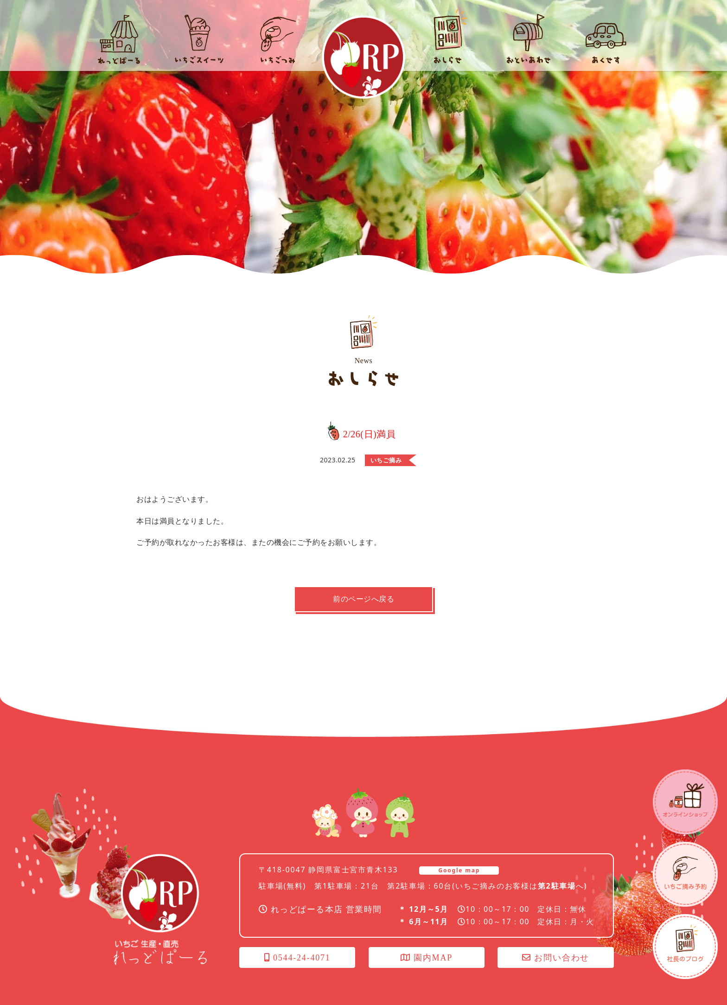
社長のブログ (685, 946)
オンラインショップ (685, 801)
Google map (459, 870)
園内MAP (427, 957)
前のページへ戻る (363, 599)
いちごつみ (685, 874)
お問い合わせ (555, 957)
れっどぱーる (363, 57)
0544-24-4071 (297, 957)
